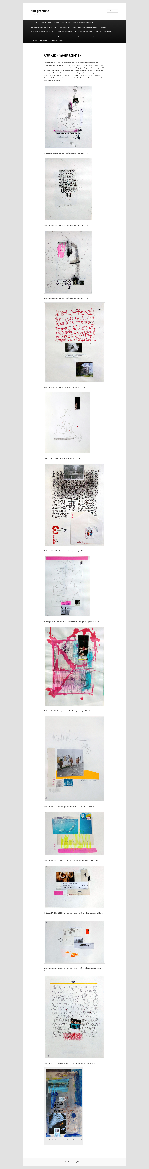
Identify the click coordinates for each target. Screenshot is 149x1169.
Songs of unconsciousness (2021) (83, 22)
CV (36, 22)
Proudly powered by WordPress (74, 1162)
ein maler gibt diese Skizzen (39, 40)
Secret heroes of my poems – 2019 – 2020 (44, 27)
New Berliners (108, 31)
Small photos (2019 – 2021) (63, 36)
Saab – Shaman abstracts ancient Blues (85, 27)
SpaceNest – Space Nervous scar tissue (43, 31)
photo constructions (57, 40)
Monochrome (66, 22)
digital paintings (79, 36)
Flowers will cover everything (83, 31)
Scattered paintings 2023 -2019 (49, 22)
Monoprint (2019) (65, 27)
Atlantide (98, 31)
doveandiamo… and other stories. (41, 36)
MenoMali (103, 27)
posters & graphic (92, 36)
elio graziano (40, 11)
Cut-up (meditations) (65, 31)
